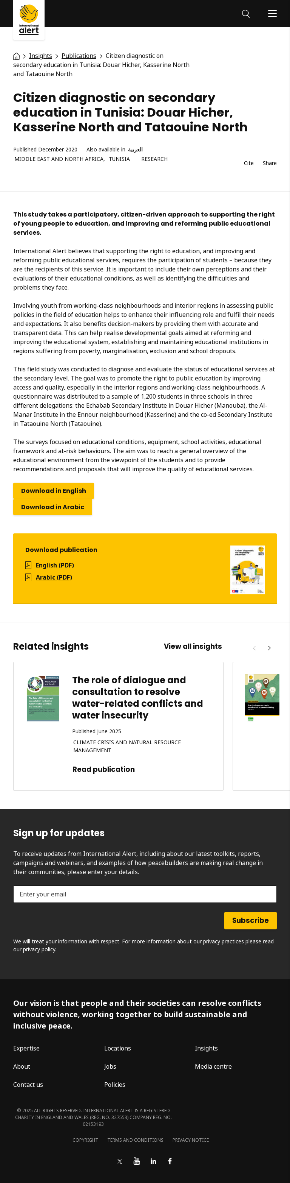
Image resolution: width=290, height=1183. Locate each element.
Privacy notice (191, 1140)
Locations (117, 1048)
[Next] (269, 648)
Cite (249, 163)
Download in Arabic (52, 507)
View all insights (193, 646)
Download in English (53, 490)
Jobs (110, 1066)
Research (154, 159)
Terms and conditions (135, 1140)
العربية (135, 150)
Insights (206, 1048)
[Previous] (254, 648)
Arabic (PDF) (54, 577)
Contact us (28, 1084)
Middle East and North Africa (58, 159)
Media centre (213, 1066)
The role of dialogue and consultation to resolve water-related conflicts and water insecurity (137, 698)
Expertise (26, 1048)
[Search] (246, 13)
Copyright (85, 1140)
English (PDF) (55, 565)
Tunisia (119, 159)
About (21, 1066)
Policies (114, 1084)
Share (270, 163)
